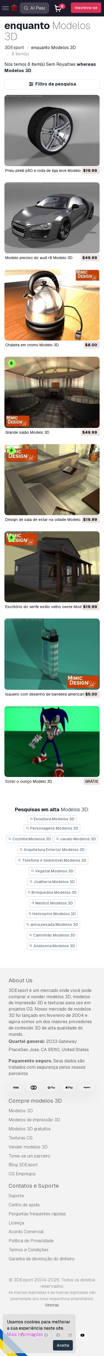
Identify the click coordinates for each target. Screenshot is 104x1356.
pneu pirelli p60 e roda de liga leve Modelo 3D (46, 170)
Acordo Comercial (26, 1232)
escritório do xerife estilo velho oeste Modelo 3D (49, 606)
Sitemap (52, 1305)
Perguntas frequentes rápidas (37, 1214)
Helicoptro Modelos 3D (52, 913)
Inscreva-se (86, 7)
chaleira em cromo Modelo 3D (32, 344)
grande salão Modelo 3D (27, 432)
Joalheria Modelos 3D (52, 881)
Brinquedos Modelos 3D (52, 892)
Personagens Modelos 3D (52, 828)
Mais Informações (25, 1334)
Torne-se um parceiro (29, 1156)
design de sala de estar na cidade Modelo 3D (46, 519)
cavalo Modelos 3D (76, 838)
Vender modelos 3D (28, 1147)
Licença (16, 1223)
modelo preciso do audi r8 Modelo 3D (39, 257)
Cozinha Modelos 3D (29, 838)
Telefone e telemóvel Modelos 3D (52, 860)
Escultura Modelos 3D (52, 818)
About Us (21, 980)
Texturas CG (21, 1138)
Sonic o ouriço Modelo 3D (28, 781)
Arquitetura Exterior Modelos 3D (52, 849)
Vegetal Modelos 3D (52, 871)
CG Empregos (22, 1174)
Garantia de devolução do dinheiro (41, 1259)
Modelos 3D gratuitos (30, 1129)
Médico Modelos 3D (52, 903)
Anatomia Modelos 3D (52, 945)
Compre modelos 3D (35, 1100)
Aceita (63, 1345)
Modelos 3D (21, 1111)
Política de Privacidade (31, 1241)
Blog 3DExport (23, 1165)
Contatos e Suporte (34, 1185)
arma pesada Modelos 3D (52, 924)
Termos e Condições (29, 1250)
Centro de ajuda (24, 1205)
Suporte (16, 1196)
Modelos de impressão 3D (34, 1120)
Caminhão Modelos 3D (52, 935)
